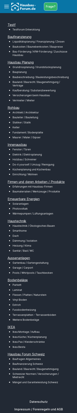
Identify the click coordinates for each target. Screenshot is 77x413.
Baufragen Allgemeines (27, 359)
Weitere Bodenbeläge (26, 319)
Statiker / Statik (22, 122)
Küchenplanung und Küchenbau (32, 169)
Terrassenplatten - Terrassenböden (34, 314)
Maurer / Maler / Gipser (27, 137)
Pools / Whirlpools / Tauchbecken (33, 272)
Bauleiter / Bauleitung (25, 117)
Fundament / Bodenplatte (28, 132)
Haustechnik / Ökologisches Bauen (34, 225)
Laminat (17, 289)
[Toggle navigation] (6, 6)
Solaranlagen (21, 203)
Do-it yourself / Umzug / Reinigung (33, 164)
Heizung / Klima (22, 245)
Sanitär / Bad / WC (23, 250)
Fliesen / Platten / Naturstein (29, 294)
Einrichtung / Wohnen (25, 174)
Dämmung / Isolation (25, 240)
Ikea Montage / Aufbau (26, 331)
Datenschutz (39, 401)
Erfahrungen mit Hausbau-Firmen (33, 186)
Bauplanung (20, 72)
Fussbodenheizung (24, 309)
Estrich (17, 304)
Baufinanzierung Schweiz (28, 363)
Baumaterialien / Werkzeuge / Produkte (36, 191)
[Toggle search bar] (61, 6)
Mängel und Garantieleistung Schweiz (35, 382)
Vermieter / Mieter (24, 100)
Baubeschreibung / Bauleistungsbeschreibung (41, 77)
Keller (16, 127)
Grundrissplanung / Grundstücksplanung (37, 67)
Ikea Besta (19, 346)
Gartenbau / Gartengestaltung (30, 262)
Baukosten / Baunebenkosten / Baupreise (38, 46)
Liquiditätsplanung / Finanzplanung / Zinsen (38, 41)
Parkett (17, 284)
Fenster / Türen (22, 149)
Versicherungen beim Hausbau (31, 95)
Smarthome (20, 230)
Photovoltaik (20, 208)
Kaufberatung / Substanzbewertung (34, 90)
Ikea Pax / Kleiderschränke (29, 341)
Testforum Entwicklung (26, 29)
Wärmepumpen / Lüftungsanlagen (33, 213)
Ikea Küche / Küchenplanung (30, 336)
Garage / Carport (23, 267)
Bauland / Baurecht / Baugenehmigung (36, 369)
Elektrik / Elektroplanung (27, 154)
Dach (16, 235)
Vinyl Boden (20, 299)
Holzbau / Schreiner (25, 159)
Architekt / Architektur (26, 112)
